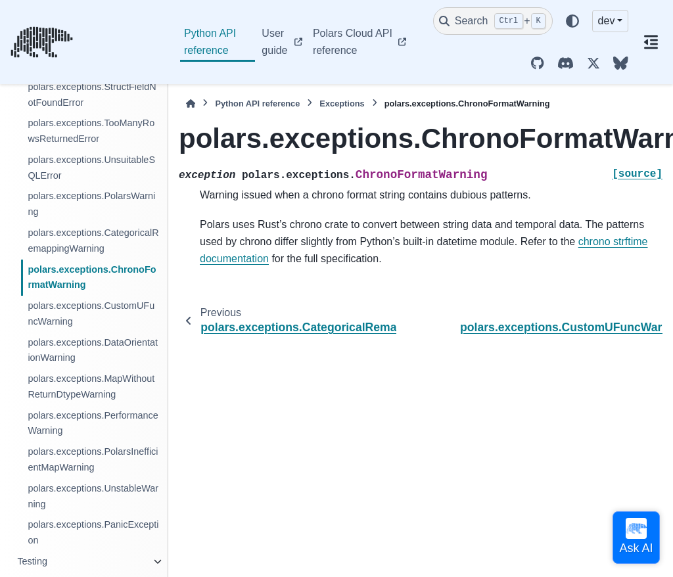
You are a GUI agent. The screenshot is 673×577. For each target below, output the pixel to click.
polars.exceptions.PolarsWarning (91, 204)
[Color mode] (572, 21)
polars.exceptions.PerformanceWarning (93, 423)
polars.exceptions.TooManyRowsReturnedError (91, 131)
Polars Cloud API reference (352, 42)
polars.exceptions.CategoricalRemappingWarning (93, 240)
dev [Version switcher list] (606, 20)
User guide (274, 42)
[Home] (190, 103)
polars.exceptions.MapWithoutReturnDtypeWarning (91, 386)
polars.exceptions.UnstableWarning (93, 496)
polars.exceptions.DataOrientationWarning (93, 350)
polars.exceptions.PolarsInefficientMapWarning (93, 459)
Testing (32, 561)
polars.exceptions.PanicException (93, 532)
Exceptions (341, 103)
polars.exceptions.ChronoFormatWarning (92, 277)
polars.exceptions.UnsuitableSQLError (91, 167)
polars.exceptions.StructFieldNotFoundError (92, 94)
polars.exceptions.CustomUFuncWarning (91, 313)
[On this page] (650, 42)
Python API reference (210, 42)
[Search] (493, 21)
